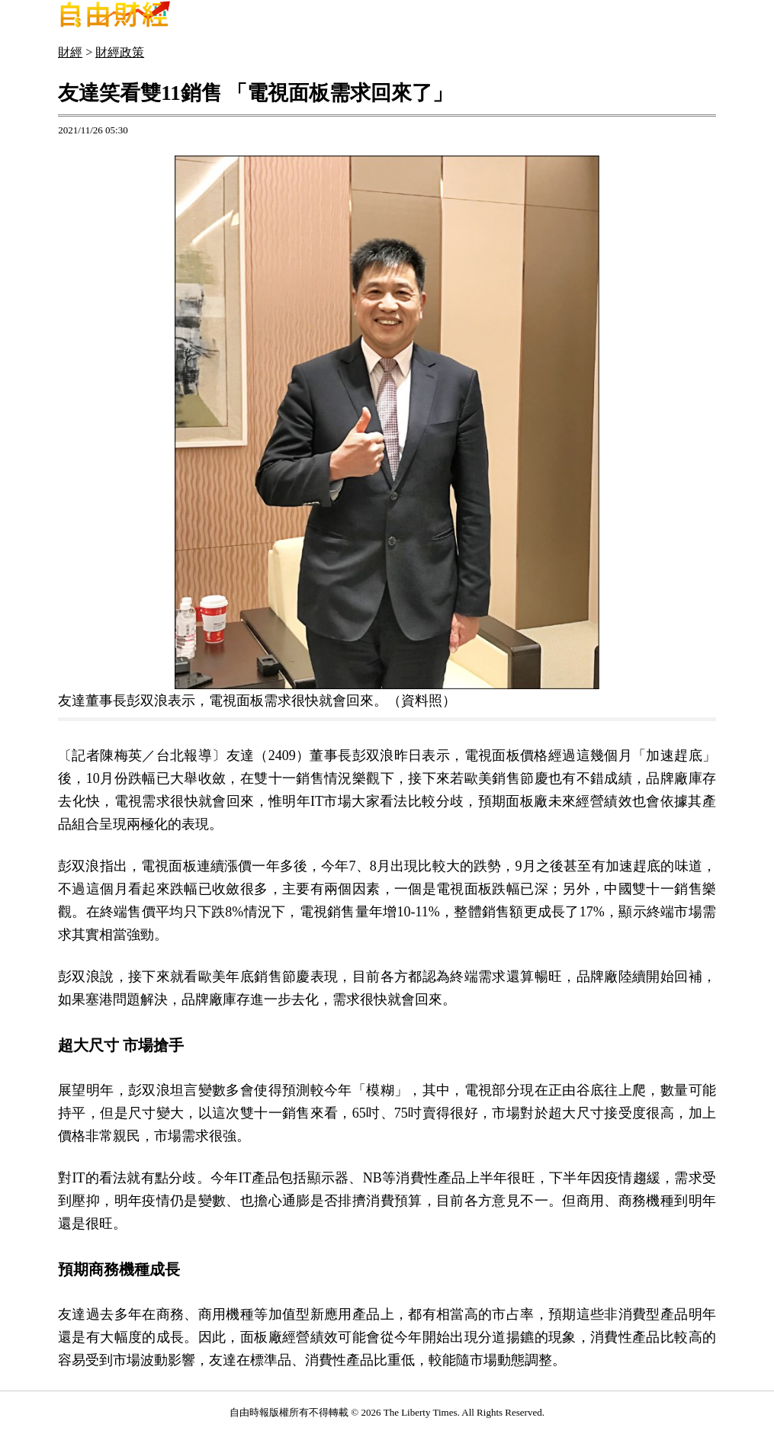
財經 (70, 52)
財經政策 (119, 52)
